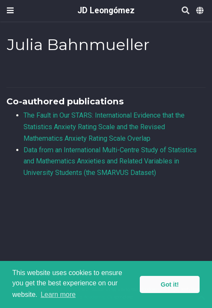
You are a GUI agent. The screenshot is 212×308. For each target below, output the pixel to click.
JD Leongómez (106, 10)
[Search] (185, 11)
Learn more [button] (58, 294)
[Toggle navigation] (10, 10)
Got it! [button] (170, 284)
